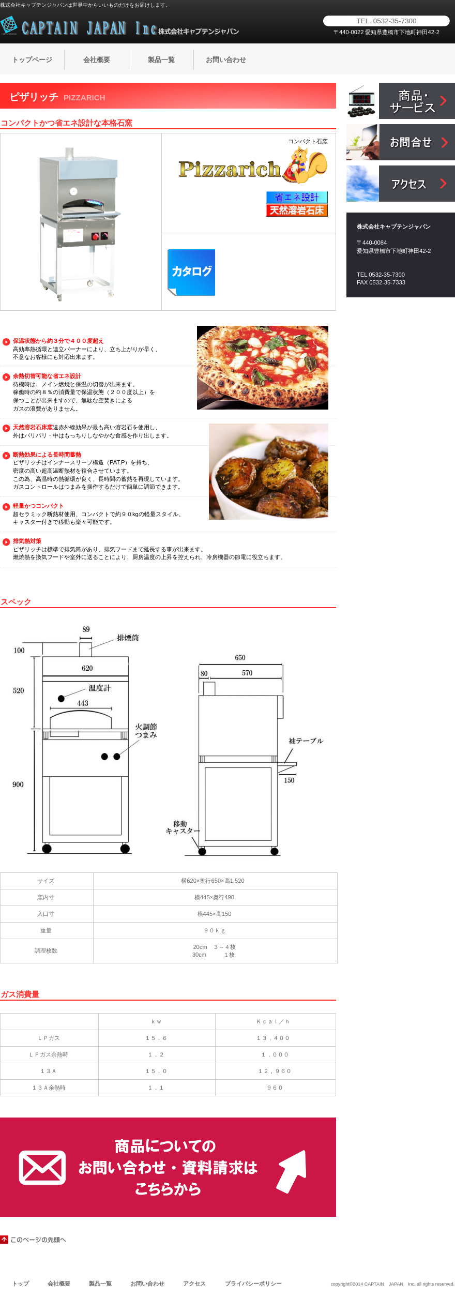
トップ (20, 1283)
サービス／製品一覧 (400, 101)
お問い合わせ (147, 1283)
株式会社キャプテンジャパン (121, 25)
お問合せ (400, 142)
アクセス (400, 183)
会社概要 (59, 1283)
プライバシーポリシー (253, 1283)
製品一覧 (100, 1283)
